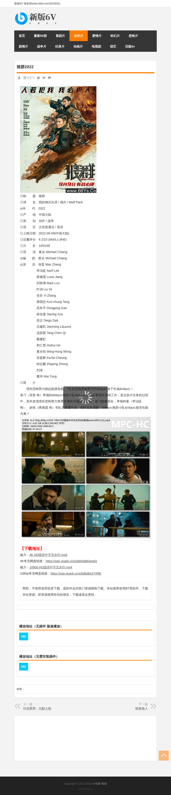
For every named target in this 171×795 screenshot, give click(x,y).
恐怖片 (133, 36)
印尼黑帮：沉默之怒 (37, 708)
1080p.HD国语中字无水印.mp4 (50, 567)
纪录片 (60, 46)
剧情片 (23, 46)
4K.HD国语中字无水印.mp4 (48, 555)
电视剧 (96, 46)
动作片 (78, 36)
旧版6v (130, 46)
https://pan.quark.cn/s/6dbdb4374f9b (76, 573)
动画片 (78, 46)
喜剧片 (60, 36)
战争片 (41, 46)
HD (23, 636)
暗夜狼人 (141, 708)
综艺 (113, 46)
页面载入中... (86, 411)
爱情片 (97, 36)
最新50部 (40, 36)
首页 (22, 36)
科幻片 (115, 36)
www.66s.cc (85, 789)
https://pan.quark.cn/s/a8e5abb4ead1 (71, 561)
